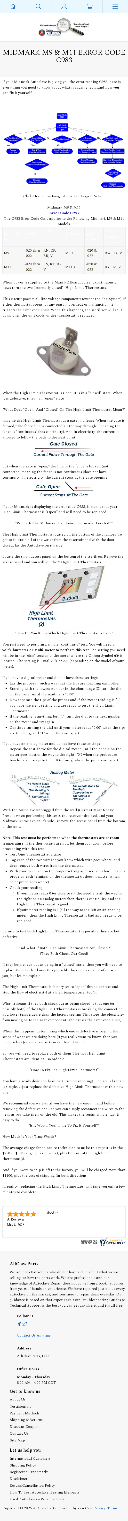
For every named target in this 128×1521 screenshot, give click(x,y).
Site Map (17, 1440)
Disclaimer (18, 1479)
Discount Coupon (24, 1427)
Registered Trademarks (29, 1472)
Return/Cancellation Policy (32, 1485)
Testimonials (20, 1406)
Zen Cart (85, 1508)
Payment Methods (25, 1413)
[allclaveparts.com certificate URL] (103, 1245)
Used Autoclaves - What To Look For (40, 1499)
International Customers (30, 1458)
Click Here (32, 196)
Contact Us (19, 1433)
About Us (17, 1400)
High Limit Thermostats (81, 562)
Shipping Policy (23, 1465)
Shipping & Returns (26, 1420)
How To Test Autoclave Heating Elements (44, 1492)
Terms (112, 1508)
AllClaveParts (44, 1508)
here (79, 1042)
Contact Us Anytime (34, 1335)
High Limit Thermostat (39, 393)
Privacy (99, 1508)
